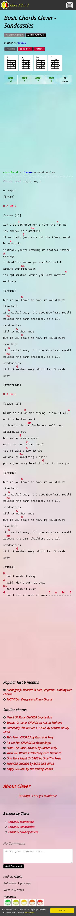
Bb (38, 79)
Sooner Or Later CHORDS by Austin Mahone (34, 723)
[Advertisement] (38, 130)
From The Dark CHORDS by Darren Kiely (32, 748)
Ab (11, 79)
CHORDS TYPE (14, 35)
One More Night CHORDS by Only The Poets (34, 758)
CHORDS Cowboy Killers (23, 832)
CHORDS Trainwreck (21, 822)
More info (28, 912)
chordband (10, 172)
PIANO (39, 49)
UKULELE (25, 49)
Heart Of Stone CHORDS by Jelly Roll (29, 717)
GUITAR (11, 49)
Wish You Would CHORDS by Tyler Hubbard (34, 753)
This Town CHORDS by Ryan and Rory (30, 737)
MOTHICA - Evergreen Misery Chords (29, 699)
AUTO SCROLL (35, 35)
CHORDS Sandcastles (21, 827)
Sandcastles (46, 172)
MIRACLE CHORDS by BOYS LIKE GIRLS (30, 764)
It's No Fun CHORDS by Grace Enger (29, 743)
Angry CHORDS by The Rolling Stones (30, 769)
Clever (27, 172)
